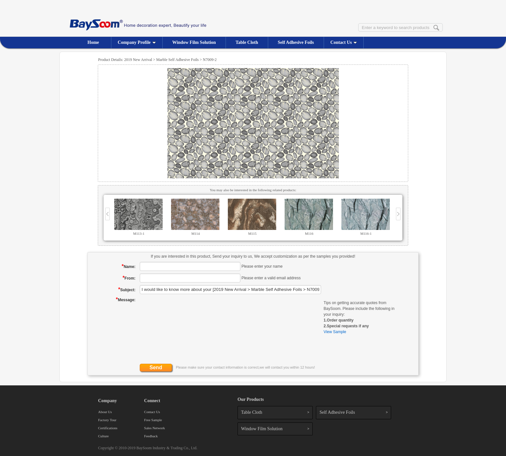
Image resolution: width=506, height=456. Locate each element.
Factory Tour (107, 420)
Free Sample (153, 420)
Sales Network (154, 428)
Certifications (107, 428)
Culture (103, 436)
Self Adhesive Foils (296, 42)
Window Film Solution (194, 42)
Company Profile (137, 42)
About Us (105, 412)
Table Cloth (247, 42)
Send (155, 367)
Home (93, 42)
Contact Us (343, 42)
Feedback (151, 436)
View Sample (335, 332)
